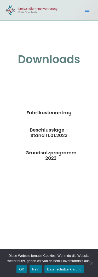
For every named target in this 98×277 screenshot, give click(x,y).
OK (21, 269)
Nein (35, 269)
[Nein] (91, 263)
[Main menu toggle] (87, 10)
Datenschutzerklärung (64, 269)
